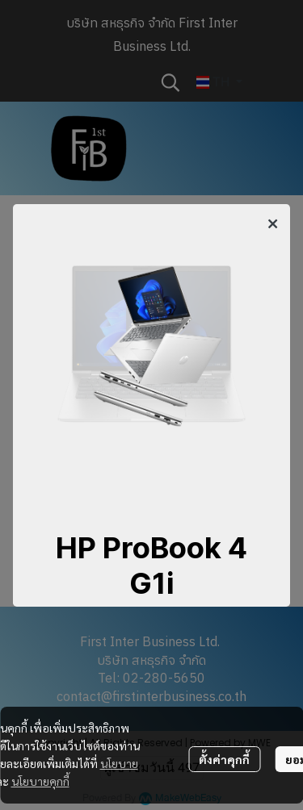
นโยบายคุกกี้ (40, 781)
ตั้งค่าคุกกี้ (224, 759)
